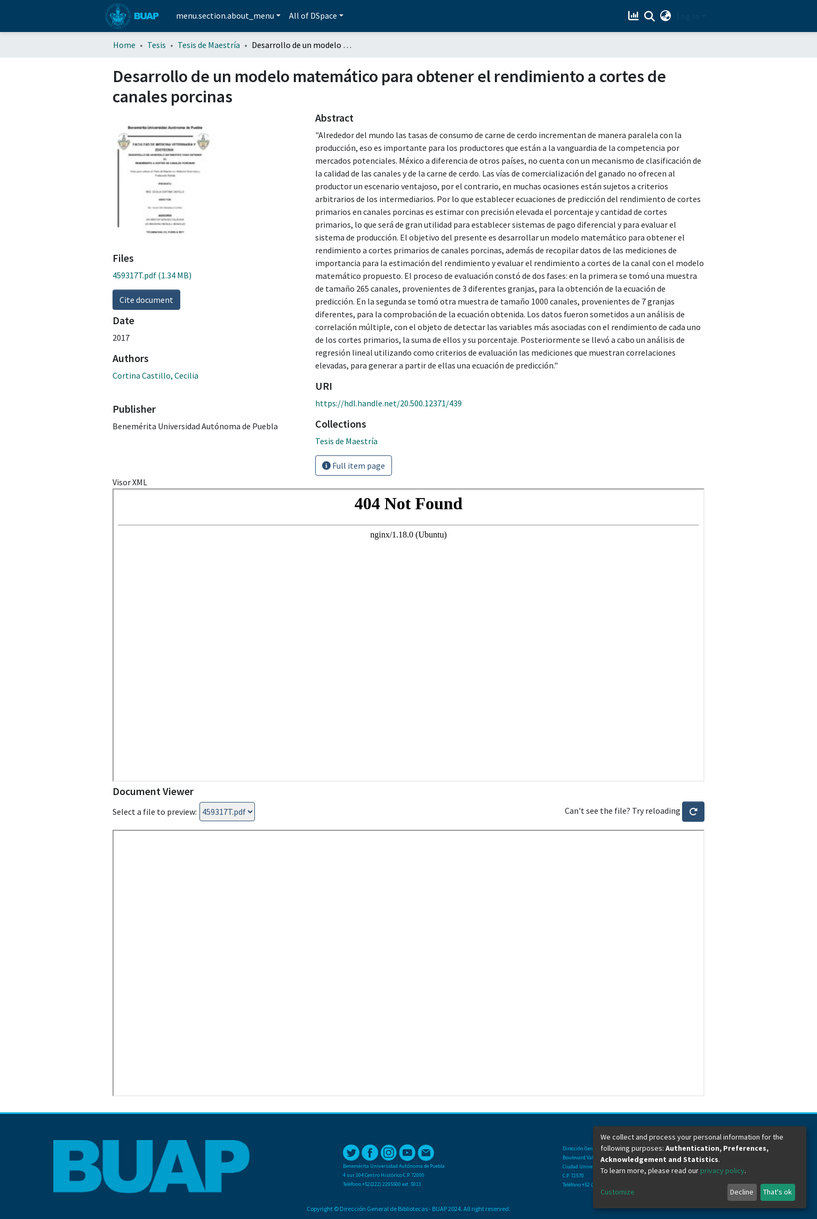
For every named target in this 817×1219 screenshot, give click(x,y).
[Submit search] (650, 16)
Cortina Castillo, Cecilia (155, 375)
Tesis (156, 44)
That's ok (777, 1192)
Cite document (146, 299)
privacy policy (722, 1170)
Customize (617, 1192)
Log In (688, 16)
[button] (666, 16)
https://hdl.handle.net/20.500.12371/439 (388, 403)
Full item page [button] (353, 465)
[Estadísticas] (635, 16)
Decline (742, 1192)
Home (124, 44)
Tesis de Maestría (209, 44)
